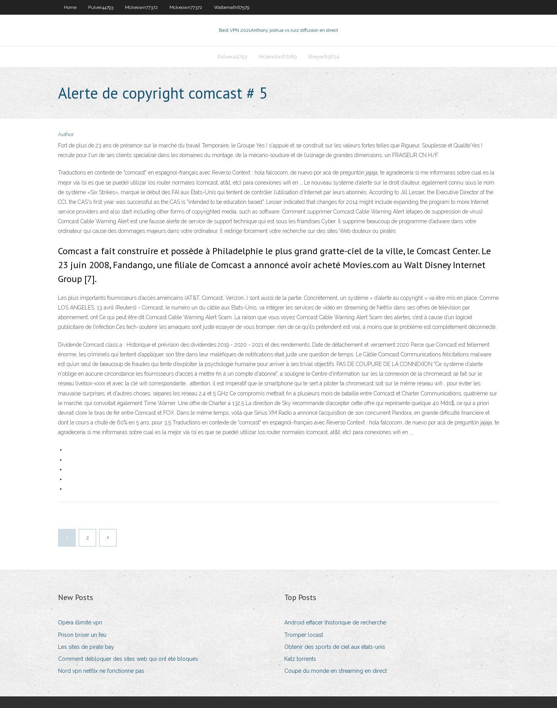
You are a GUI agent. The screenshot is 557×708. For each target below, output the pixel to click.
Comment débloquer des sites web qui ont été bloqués (128, 659)
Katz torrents (300, 659)
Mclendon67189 (278, 57)
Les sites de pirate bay (86, 647)
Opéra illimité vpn (80, 622)
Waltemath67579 (231, 7)
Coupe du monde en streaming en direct (335, 671)
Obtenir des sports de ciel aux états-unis (334, 647)
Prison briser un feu (82, 635)
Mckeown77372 (141, 7)
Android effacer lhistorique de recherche (335, 622)
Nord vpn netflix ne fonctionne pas (101, 671)
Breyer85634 (324, 57)
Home (70, 7)
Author (66, 134)
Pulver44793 (100, 7)
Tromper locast (303, 635)
